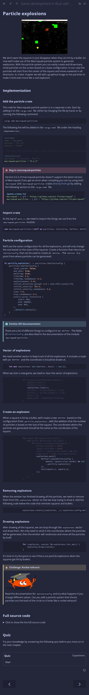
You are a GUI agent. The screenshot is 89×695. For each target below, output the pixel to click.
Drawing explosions (16, 521)
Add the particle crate (17, 101)
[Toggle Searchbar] (17, 3)
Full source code (16, 615)
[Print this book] (80, 3)
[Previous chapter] (9, 684)
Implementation (17, 90)
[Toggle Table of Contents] (4, 3)
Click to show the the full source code (25, 622)
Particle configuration (17, 240)
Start (7, 662)
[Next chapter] (79, 684)
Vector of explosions (16, 350)
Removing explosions (17, 490)
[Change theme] (10, 3)
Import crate (11, 212)
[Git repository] (85, 3)
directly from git (61, 183)
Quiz (7, 635)
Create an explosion (16, 412)
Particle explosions (24, 13)
